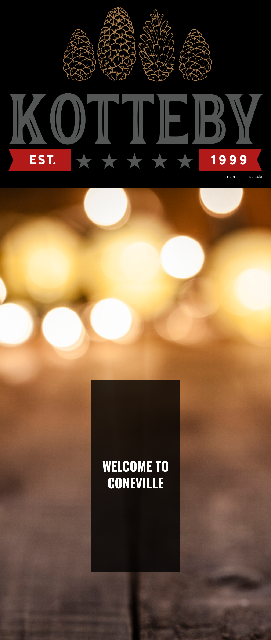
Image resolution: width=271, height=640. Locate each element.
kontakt (256, 176)
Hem (231, 176)
